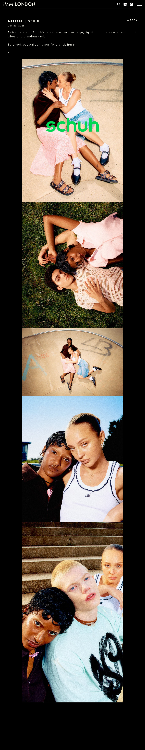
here (71, 44)
